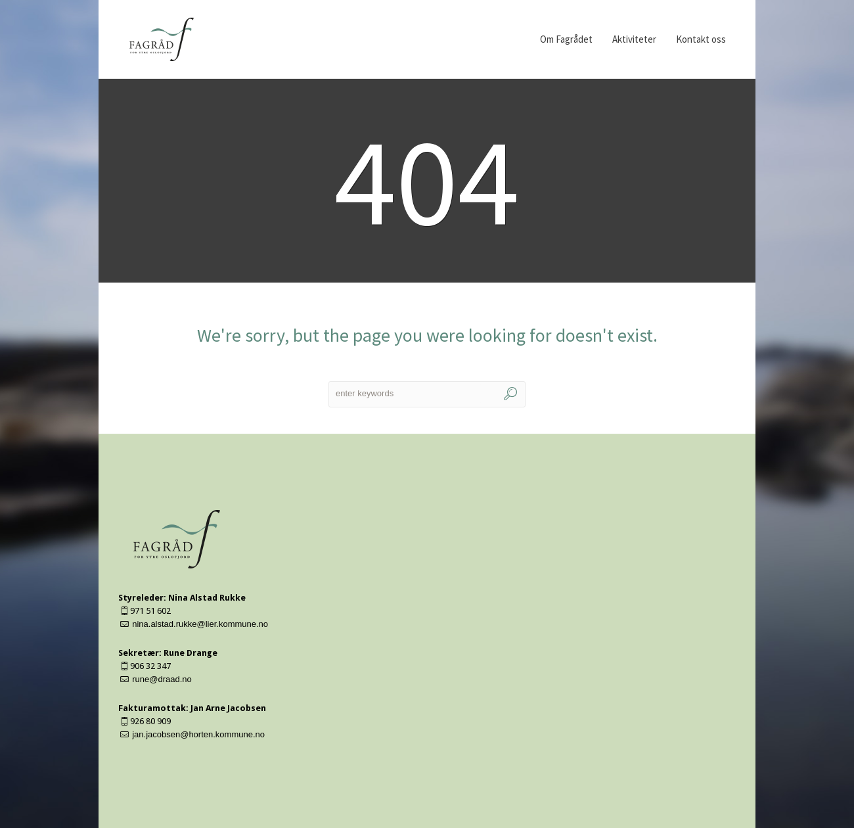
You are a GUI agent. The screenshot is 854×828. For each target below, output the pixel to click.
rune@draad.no (162, 679)
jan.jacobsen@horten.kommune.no (198, 734)
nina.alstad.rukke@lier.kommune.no (200, 624)
